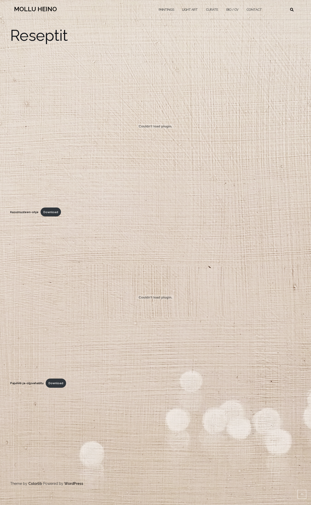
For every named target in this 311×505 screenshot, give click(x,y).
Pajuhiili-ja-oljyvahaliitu (27, 383)
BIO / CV (232, 9)
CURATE (212, 9)
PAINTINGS (166, 9)
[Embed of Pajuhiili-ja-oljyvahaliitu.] (155, 297)
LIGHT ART (190, 9)
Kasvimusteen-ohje (24, 212)
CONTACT (254, 9)
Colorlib (35, 484)
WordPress (73, 484)
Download (50, 212)
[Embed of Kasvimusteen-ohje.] (155, 126)
